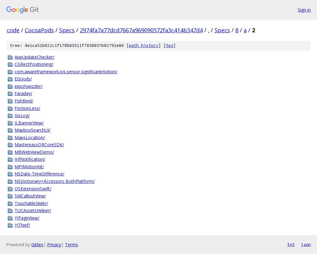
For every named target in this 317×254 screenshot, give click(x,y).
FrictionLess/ (27, 108)
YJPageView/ (27, 218)
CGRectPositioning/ (34, 64)
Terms (71, 244)
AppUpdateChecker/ (34, 57)
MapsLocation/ (30, 137)
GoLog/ (22, 115)
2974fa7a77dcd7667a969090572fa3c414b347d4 (141, 30)
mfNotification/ (30, 159)
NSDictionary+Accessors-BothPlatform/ (55, 181)
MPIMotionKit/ (29, 167)
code (13, 30)
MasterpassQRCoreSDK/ (39, 144)
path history (143, 45)
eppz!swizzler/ (28, 86)
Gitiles (37, 244)
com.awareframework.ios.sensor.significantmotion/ (66, 72)
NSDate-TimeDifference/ (39, 174)
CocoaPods (39, 30)
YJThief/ (22, 225)
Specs (67, 30)
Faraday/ (23, 93)
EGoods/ (23, 79)
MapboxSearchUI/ (32, 130)
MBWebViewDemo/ (34, 152)
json (306, 244)
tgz (169, 45)
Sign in (304, 10)
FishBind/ (24, 101)
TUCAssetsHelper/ (33, 210)
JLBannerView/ (29, 123)
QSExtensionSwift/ (33, 189)
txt (291, 244)
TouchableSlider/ (31, 203)
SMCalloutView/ (30, 196)
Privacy (54, 244)
